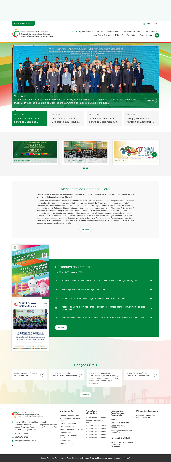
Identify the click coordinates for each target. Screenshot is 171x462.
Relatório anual (66, 433)
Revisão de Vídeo (67, 444)
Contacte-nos (146, 35)
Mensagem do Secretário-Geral (70, 420)
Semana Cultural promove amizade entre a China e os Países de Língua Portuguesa (99, 280)
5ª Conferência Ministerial (96, 426)
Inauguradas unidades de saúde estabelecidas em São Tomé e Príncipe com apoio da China (103, 318)
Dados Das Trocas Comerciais (118, 427)
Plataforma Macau (67, 427)
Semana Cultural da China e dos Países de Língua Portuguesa (122, 444)
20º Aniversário (66, 441)
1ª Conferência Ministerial (96, 438)
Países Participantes (68, 424)
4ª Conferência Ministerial (96, 429)
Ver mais (150, 100)
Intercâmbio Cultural (103, 35)
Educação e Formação (126, 35)
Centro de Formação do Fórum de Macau (145, 417)
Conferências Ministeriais (108, 32)
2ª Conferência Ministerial (96, 435)
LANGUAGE (150, 24)
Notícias (114, 420)
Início (74, 32)
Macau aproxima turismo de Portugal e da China (83, 289)
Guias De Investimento (120, 423)
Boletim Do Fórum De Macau (71, 430)
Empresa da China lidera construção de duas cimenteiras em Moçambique (95, 298)
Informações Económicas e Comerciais (140, 32)
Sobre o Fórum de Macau (70, 416)
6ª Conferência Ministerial (24, 161)
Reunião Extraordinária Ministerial (95, 422)
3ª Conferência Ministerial (96, 432)
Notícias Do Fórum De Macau (68, 436)
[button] (16, 154)
